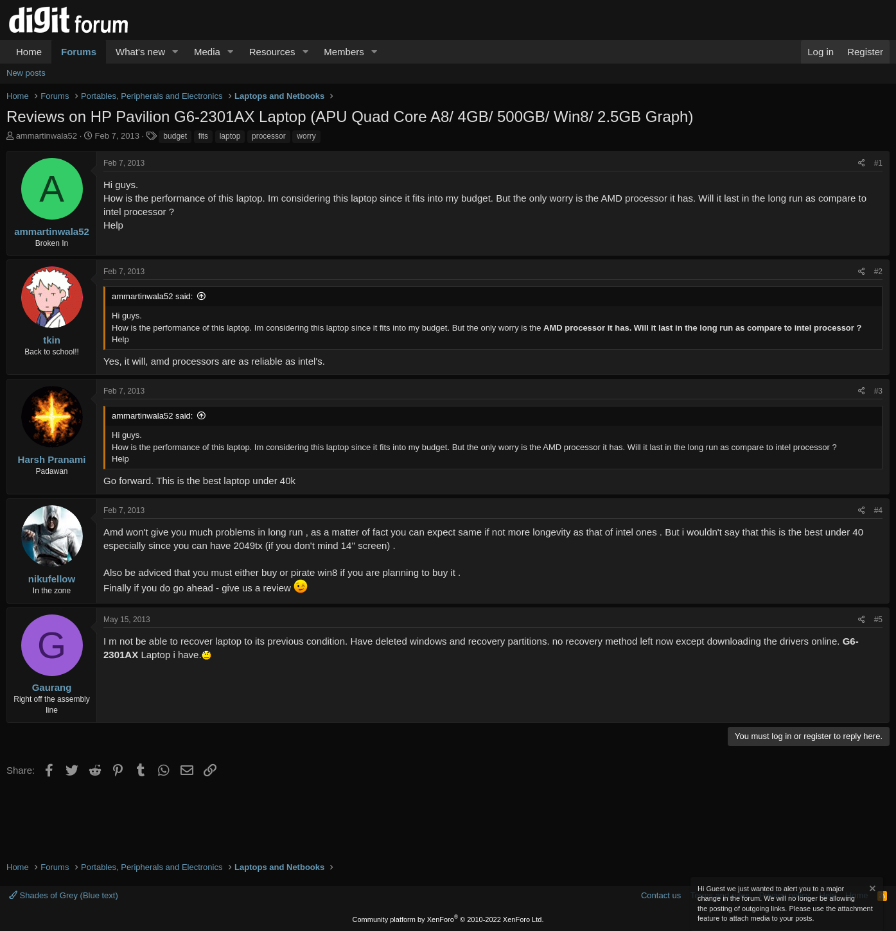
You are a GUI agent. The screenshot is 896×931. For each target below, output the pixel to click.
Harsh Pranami (52, 459)
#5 (878, 619)
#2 (878, 271)
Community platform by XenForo (448, 919)
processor (269, 136)
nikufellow (51, 578)
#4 (878, 510)
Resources (272, 51)
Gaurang (52, 687)
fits (203, 136)
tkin (51, 340)
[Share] (862, 163)
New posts (26, 73)
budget (175, 136)
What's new (140, 51)
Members (344, 51)
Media (207, 51)
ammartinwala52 (46, 136)
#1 (878, 163)
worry (306, 136)
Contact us (661, 895)
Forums (78, 51)
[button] (175, 52)
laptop (230, 136)
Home (29, 51)
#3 (878, 391)
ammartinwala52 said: (152, 296)
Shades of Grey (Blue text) (63, 895)
